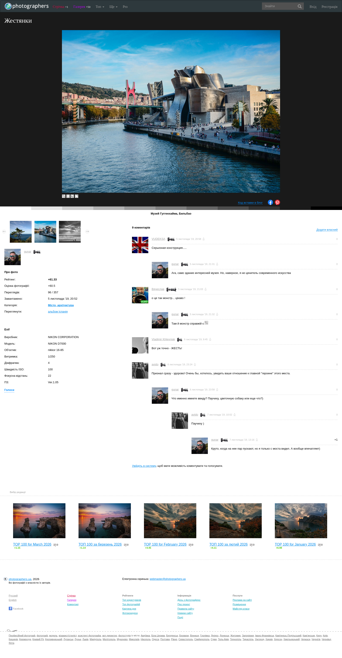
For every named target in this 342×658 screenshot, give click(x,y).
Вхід (313, 7)
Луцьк (78, 639)
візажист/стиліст (67, 635)
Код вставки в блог (250, 202)
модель (53, 635)
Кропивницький (53, 639)
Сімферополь (201, 639)
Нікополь (145, 639)
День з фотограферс (189, 600)
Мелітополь (109, 639)
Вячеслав (158, 289)
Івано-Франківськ (264, 635)
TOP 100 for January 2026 (295, 544)
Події (180, 617)
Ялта (11, 643)
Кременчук (25, 639)
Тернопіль (235, 639)
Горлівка (205, 635)
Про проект (184, 604)
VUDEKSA (158, 239)
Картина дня (129, 608)
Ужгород (259, 639)
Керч (318, 635)
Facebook (16, 608)
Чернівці (326, 639)
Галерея (82, 7)
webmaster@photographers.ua (168, 579)
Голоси (9, 390)
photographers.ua (20, 579)
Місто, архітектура (61, 305)
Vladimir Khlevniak (163, 339)
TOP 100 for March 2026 (32, 544)
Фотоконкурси (130, 613)
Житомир (235, 635)
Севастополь (185, 639)
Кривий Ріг (38, 639)
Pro (125, 7)
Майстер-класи (241, 608)
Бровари (184, 635)
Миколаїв (134, 639)
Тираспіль (248, 639)
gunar (27, 251)
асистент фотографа (89, 635)
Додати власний (327, 229)
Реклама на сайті (242, 600)
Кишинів (13, 639)
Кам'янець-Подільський (288, 635)
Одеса (155, 639)
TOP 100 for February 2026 (165, 544)
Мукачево (122, 639)
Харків (269, 639)
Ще (113, 7)
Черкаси (305, 639)
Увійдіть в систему (144, 465)
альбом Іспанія (58, 311)
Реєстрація (329, 7)
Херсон (278, 639)
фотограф (42, 635)
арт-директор (109, 635)
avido (155, 364)
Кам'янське (309, 635)
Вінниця (194, 635)
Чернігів (315, 639)
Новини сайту (185, 613)
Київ (325, 635)
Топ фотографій (131, 604)
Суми (214, 639)
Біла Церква (158, 635)
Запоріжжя (248, 635)
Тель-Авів (223, 639)
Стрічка (60, 7)
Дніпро (214, 635)
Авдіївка (145, 635)
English (13, 600)
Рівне (174, 639)
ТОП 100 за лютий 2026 (228, 544)
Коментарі (73, 604)
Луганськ (68, 639)
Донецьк (224, 635)
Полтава (165, 639)
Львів (85, 639)
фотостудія (124, 635)
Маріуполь (95, 639)
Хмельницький (291, 639)
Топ (100, 7)
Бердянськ (172, 635)
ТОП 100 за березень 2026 (100, 544)
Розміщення (239, 604)
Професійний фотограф (22, 635)
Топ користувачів (131, 600)
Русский (13, 595)
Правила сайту (186, 608)
